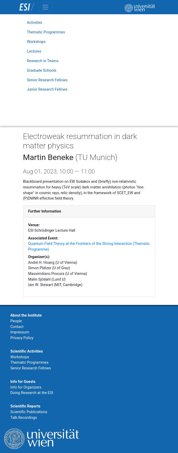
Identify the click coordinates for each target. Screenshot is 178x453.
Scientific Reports (25, 406)
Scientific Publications (28, 412)
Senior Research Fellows (47, 80)
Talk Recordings (23, 417)
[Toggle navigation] (45, 7)
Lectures (34, 51)
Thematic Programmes (46, 32)
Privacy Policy (21, 338)
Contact (16, 327)
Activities (34, 22)
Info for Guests (22, 381)
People (16, 321)
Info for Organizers (25, 387)
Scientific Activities (26, 351)
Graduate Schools (41, 70)
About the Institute (26, 315)
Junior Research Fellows (47, 89)
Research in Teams (43, 61)
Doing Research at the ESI (31, 393)
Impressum (19, 332)
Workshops (36, 42)
